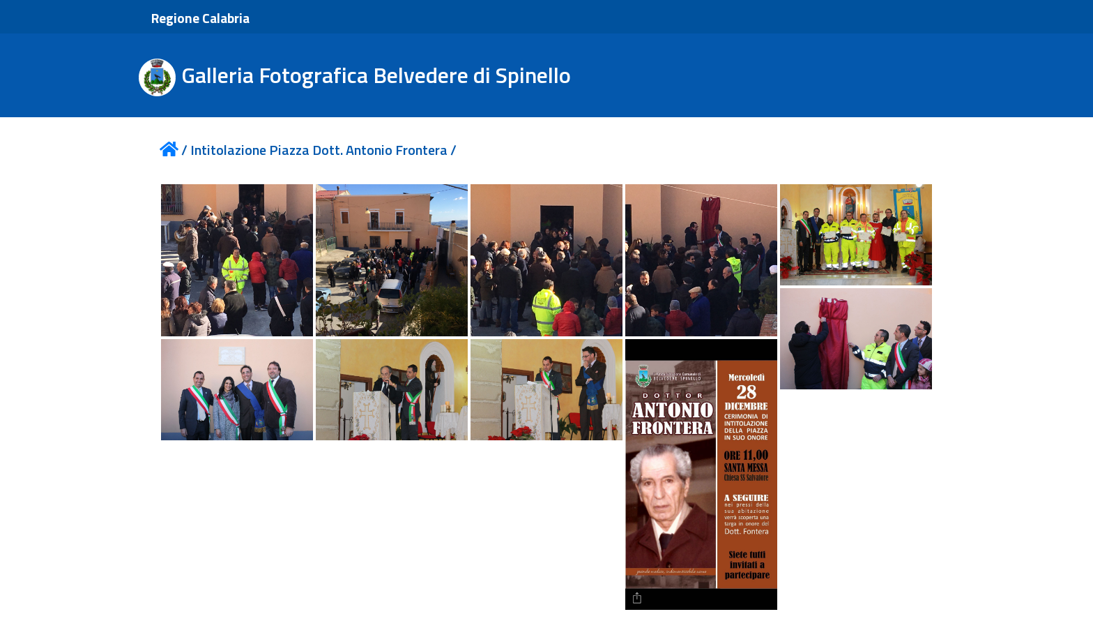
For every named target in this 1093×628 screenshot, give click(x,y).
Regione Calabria (200, 18)
